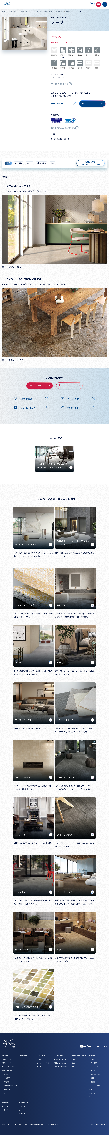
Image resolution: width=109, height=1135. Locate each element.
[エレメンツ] (33, 818)
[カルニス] (75, 588)
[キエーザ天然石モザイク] (33, 990)
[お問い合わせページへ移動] (98, 4)
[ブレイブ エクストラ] (75, 761)
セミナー (40, 1067)
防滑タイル (70, 11)
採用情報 (5, 1102)
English (92, 1097)
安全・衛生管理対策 (10, 1085)
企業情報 (92, 1055)
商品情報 (14, 11)
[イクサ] (75, 933)
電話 (20, 1110)
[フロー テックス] (75, 818)
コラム (39, 1059)
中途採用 (5, 1110)
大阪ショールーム (60, 1063)
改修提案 (7, 1078)
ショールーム (58, 1055)
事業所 (93, 1082)
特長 (8, 163)
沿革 (92, 1078)
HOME (4, 11)
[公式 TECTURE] (100, 1046)
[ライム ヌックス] (33, 761)
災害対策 (7, 1089)
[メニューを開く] (104, 4)
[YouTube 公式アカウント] (85, 1046)
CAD (73, 1063)
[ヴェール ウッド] (75, 875)
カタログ (22, 1114)
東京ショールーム (60, 1059)
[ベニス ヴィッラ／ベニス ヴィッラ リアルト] (75, 528)
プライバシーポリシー (20, 1124)
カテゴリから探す (27, 11)
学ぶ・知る (41, 1055)
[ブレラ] (33, 646)
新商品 (6, 1074)
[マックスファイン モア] (33, 528)
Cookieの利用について (38, 1124)
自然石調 (59, 11)
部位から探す (6, 1063)
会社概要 (94, 1063)
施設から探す (6, 1059)
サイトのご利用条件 (54, 1124)
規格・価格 (41, 163)
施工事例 (18, 163)
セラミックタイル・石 (44, 11)
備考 (52, 163)
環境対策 (7, 1082)
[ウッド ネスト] (33, 933)
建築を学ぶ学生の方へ (61, 1067)
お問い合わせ (24, 1102)
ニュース (92, 1093)
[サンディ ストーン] (75, 703)
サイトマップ (6, 1124)
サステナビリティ (95, 1089)
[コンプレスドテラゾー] (33, 588)
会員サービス (76, 1059)
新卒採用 (5, 1106)
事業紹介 (94, 1070)
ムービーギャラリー (43, 1063)
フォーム (22, 1106)
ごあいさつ (94, 1067)
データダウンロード (79, 1055)
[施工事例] (27, 1055)
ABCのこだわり (96, 1074)
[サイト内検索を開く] (92, 4)
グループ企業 (95, 1085)
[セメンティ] (33, 875)
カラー (29, 163)
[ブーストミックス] (33, 703)
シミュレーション (10, 1093)
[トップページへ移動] (6, 4)
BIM (73, 1067)
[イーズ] (75, 646)
